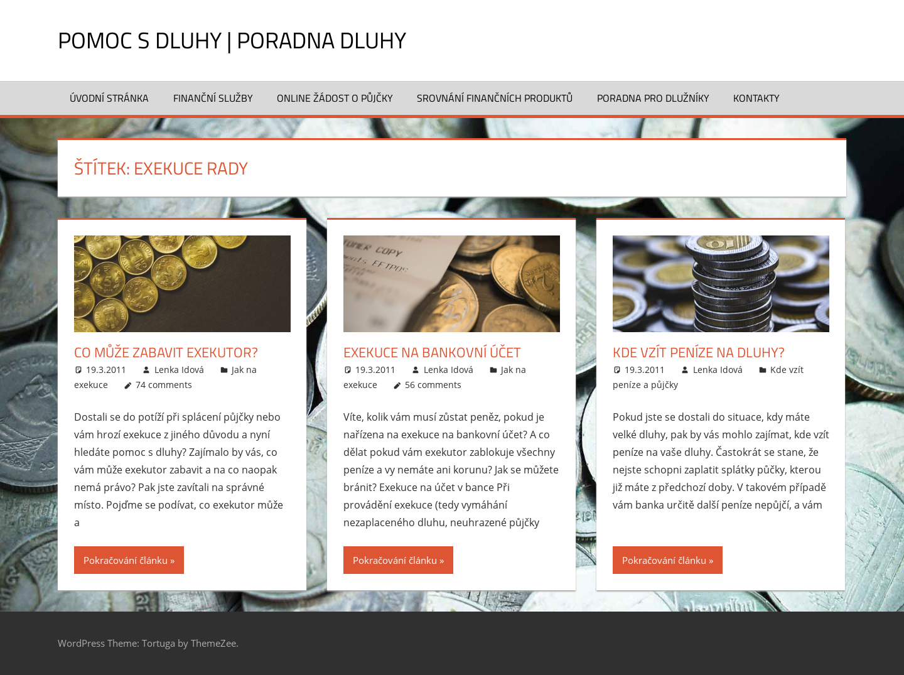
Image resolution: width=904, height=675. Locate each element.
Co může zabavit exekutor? (166, 352)
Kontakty (756, 97)
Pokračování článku (125, 560)
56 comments (433, 385)
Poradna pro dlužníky (653, 97)
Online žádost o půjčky (335, 97)
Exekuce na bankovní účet (432, 352)
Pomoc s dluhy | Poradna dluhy (232, 40)
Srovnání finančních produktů (495, 97)
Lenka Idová (179, 369)
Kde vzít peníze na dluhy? (699, 352)
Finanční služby (213, 97)
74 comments (164, 385)
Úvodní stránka (109, 97)
